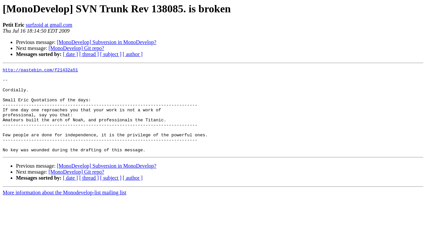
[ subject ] (110, 54)
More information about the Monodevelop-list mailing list (64, 209)
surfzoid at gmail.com (49, 25)
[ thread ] (89, 54)
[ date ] (70, 54)
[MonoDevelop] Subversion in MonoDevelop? (106, 42)
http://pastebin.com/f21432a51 (40, 71)
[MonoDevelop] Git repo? (76, 48)
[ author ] (133, 54)
